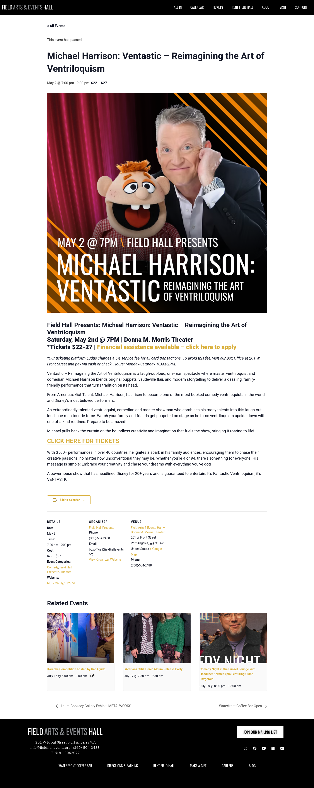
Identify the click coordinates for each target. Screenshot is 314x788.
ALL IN (178, 7)
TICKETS (217, 7)
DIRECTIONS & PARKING (122, 765)
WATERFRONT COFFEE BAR (75, 765)
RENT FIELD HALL (242, 7)
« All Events (56, 26)
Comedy (52, 567)
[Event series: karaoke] (92, 675)
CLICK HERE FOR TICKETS (83, 441)
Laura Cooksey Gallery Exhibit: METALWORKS (95, 706)
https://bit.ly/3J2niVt (61, 583)
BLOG (252, 765)
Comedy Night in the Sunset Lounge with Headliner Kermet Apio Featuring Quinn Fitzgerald (228, 674)
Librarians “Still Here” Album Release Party (153, 669)
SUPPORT (301, 7)
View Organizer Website (105, 559)
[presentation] (80, 638)
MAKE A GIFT (198, 765)
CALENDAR (197, 7)
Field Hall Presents (101, 527)
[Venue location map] (196, 541)
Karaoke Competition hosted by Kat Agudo (76, 669)
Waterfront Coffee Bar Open (241, 706)
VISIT (283, 7)
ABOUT (266, 7)
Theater (65, 572)
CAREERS (228, 765)
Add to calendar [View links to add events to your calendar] (70, 499)
